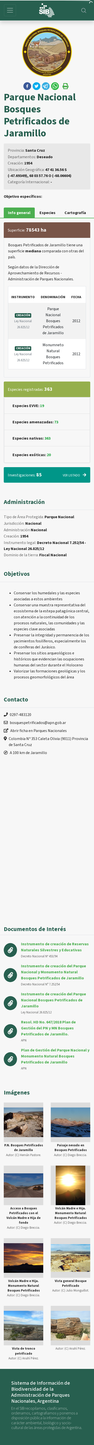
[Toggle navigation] (10, 10)
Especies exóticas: (31, 455)
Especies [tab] (48, 213)
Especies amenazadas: (35, 422)
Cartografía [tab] (75, 213)
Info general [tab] (19, 213)
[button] (27, 86)
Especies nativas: (31, 438)
